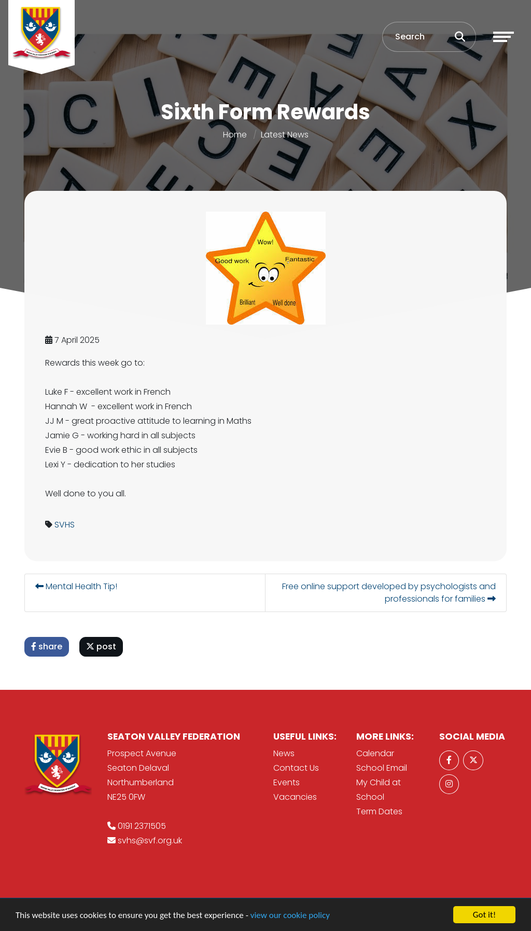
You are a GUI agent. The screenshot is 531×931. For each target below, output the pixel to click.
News (284, 753)
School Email (381, 768)
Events (286, 782)
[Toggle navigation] (503, 37)
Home (235, 135)
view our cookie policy (290, 915)
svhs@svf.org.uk (150, 840)
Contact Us (296, 768)
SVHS (65, 525)
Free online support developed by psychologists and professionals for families (390, 592)
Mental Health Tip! (77, 586)
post (102, 646)
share (47, 646)
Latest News (285, 135)
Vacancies (295, 797)
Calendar (375, 753)
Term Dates (379, 811)
